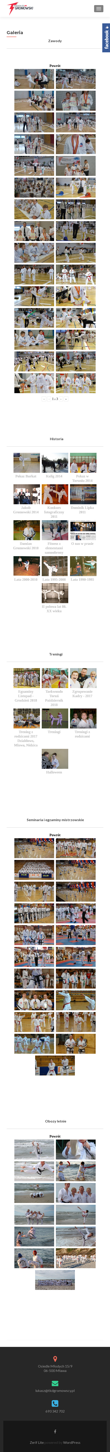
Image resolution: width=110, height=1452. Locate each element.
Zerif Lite (37, 1442)
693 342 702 (55, 1411)
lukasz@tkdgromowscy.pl (55, 1390)
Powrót (55, 66)
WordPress (71, 1442)
